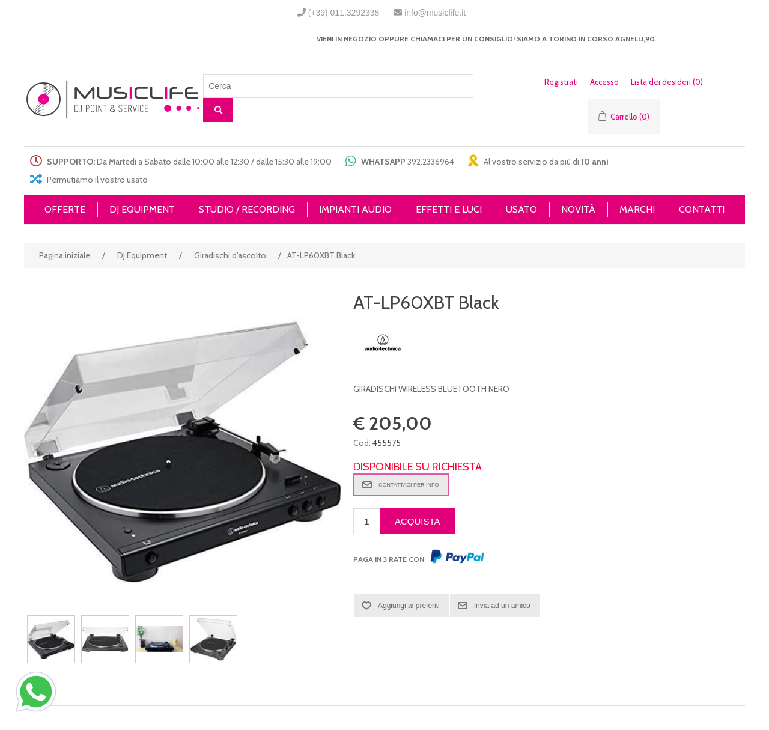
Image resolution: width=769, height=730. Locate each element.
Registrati (561, 82)
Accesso (604, 82)
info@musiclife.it (435, 12)
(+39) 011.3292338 (344, 12)
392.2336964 (430, 161)
